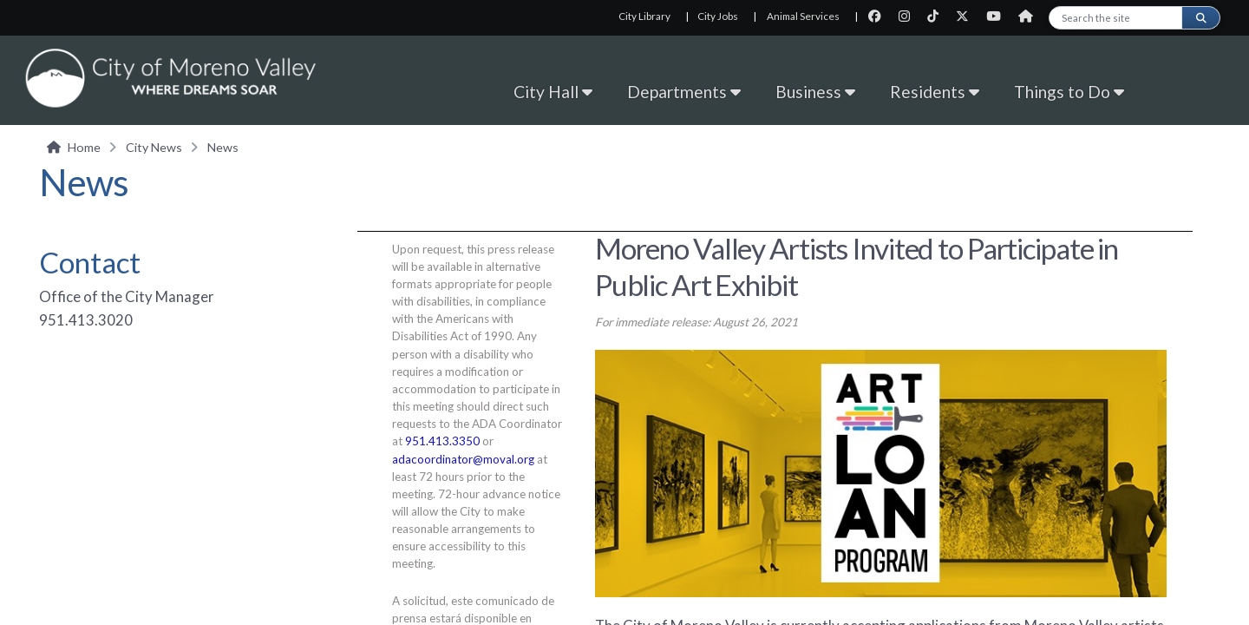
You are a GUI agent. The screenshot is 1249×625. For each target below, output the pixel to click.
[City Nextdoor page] (1030, 16)
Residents (934, 92)
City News (154, 147)
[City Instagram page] (909, 16)
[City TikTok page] (938, 16)
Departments (684, 92)
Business (815, 92)
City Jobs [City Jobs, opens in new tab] (717, 16)
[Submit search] (1200, 18)
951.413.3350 (442, 441)
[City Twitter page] (967, 16)
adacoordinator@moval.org (463, 459)
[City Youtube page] (998, 16)
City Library (644, 16)
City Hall (552, 92)
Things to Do (1069, 92)
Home (84, 147)
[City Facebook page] (880, 16)
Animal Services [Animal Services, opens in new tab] (803, 16)
